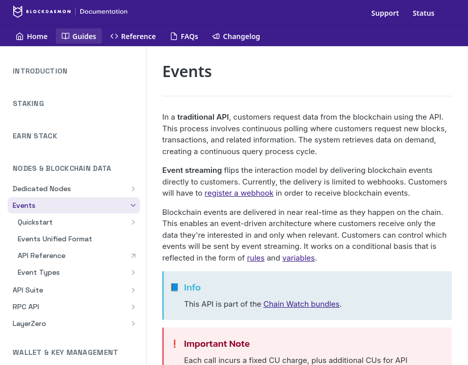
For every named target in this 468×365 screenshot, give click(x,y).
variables (298, 258)
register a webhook (239, 193)
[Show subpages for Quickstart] (133, 222)
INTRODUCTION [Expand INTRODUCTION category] (76, 71)
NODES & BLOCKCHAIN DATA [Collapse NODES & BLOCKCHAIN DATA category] (76, 168)
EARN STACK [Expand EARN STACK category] (76, 136)
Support (385, 13)
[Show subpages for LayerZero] (133, 323)
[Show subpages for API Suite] (133, 290)
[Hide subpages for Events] (133, 205)
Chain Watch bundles (302, 304)
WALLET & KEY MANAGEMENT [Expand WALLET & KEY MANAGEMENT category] (76, 352)
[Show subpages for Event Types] (133, 272)
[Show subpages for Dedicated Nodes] (133, 189)
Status (424, 13)
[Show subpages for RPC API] (133, 307)
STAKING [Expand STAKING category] (76, 103)
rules (256, 258)
